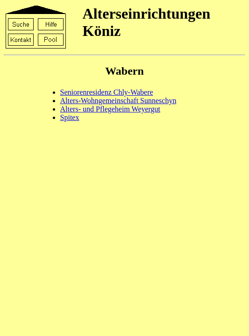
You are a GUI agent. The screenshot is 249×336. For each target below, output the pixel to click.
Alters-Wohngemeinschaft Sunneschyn (118, 101)
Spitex (69, 117)
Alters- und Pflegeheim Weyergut (110, 109)
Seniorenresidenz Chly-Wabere (106, 92)
